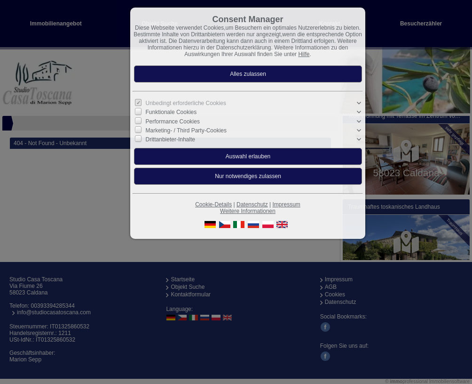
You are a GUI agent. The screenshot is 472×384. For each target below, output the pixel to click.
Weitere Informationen (247, 211)
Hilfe (303, 54)
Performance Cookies (173, 121)
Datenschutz (252, 204)
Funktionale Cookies (171, 112)
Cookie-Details (213, 204)
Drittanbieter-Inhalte (170, 139)
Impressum (286, 204)
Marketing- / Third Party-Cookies (186, 130)
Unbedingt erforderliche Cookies (186, 103)
